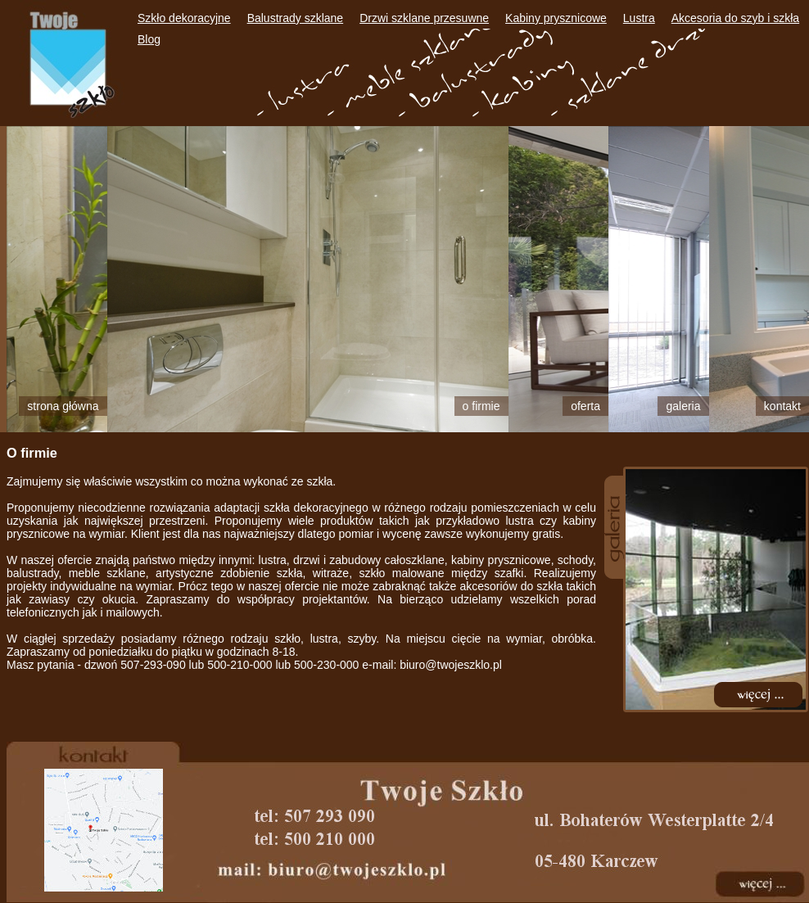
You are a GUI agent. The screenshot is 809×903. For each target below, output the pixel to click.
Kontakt (782, 406)
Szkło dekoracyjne (184, 18)
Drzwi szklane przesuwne (424, 18)
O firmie (481, 406)
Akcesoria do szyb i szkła (735, 18)
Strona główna (62, 406)
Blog (149, 39)
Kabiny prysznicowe (556, 18)
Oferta (585, 406)
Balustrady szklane (295, 18)
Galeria (683, 406)
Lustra (639, 18)
